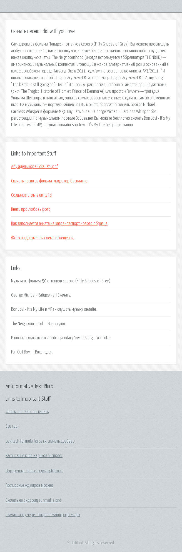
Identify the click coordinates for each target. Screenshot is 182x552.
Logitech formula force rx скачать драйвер (40, 441)
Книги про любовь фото (31, 209)
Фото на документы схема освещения (42, 238)
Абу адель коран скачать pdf (34, 166)
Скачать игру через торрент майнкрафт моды (43, 515)
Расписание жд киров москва (29, 485)
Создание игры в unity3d (31, 195)
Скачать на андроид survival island (33, 500)
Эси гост (12, 426)
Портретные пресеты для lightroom (34, 471)
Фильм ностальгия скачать (27, 412)
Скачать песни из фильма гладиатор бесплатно (49, 181)
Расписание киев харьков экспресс (34, 455)
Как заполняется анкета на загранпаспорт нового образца (59, 223)
